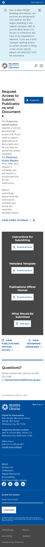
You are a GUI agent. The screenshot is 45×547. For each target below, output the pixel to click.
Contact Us (7, 467)
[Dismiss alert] (39, 10)
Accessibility (8, 477)
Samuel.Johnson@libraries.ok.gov (22, 379)
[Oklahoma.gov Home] (3, 2)
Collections (7, 470)
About (5, 464)
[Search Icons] (35, 65)
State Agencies (37, 2)
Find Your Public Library (14, 480)
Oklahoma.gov (8, 530)
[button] (33, 100)
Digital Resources (11, 473)
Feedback (26, 536)
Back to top (38, 404)
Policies (26, 530)
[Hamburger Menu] (41, 66)
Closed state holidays (12, 447)
